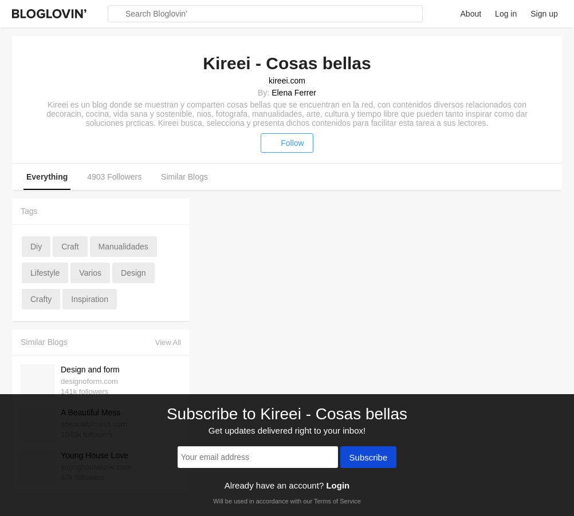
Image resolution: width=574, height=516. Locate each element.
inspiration (89, 299)
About (471, 13)
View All (168, 342)
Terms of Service (337, 501)
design (133, 272)
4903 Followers (114, 176)
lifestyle (45, 272)
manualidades (123, 246)
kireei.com (287, 80)
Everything (47, 176)
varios (90, 272)
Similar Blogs (184, 176)
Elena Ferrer (294, 92)
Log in (506, 13)
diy (36, 246)
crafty (41, 299)
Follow (287, 143)
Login (337, 485)
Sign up (543, 13)
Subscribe (368, 458)
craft (69, 246)
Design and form (90, 369)
